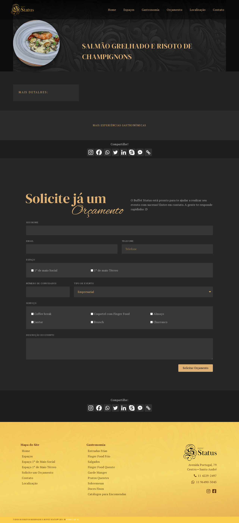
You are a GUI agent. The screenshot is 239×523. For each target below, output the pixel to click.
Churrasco (160, 322)
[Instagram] (90, 152)
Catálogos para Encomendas (107, 494)
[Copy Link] (148, 152)
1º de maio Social (45, 270)
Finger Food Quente (101, 467)
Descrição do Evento (40, 335)
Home (112, 10)
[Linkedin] (123, 152)
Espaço (30, 260)
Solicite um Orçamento (37, 472)
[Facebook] (99, 152)
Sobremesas (96, 483)
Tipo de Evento (84, 283)
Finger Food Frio (99, 456)
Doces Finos (96, 489)
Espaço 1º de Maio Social (38, 462)
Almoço (158, 314)
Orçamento (174, 10)
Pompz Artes (72, 520)
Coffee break (42, 314)
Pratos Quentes (98, 478)
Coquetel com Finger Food (112, 314)
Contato (218, 10)
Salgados (94, 462)
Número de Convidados (41, 283)
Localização (197, 10)
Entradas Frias (97, 451)
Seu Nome (32, 222)
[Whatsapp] (107, 152)
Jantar (38, 322)
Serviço (31, 303)
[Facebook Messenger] (140, 152)
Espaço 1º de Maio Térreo (39, 467)
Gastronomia (150, 10)
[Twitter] (115, 152)
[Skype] (132, 152)
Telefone (128, 241)
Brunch (99, 322)
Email (30, 241)
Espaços (128, 10)
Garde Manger (97, 472)
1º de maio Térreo (106, 270)
